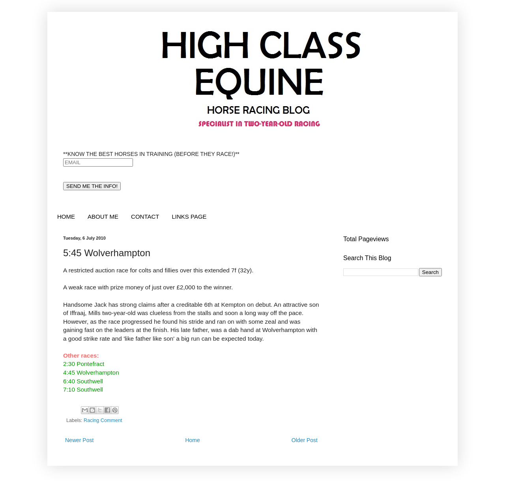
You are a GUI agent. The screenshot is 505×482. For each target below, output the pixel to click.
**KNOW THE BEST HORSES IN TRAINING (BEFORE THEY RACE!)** (151, 154)
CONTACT (145, 216)
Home (192, 440)
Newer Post (79, 440)
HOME (66, 216)
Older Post (305, 440)
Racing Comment (103, 420)
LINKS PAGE (189, 216)
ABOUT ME (103, 216)
